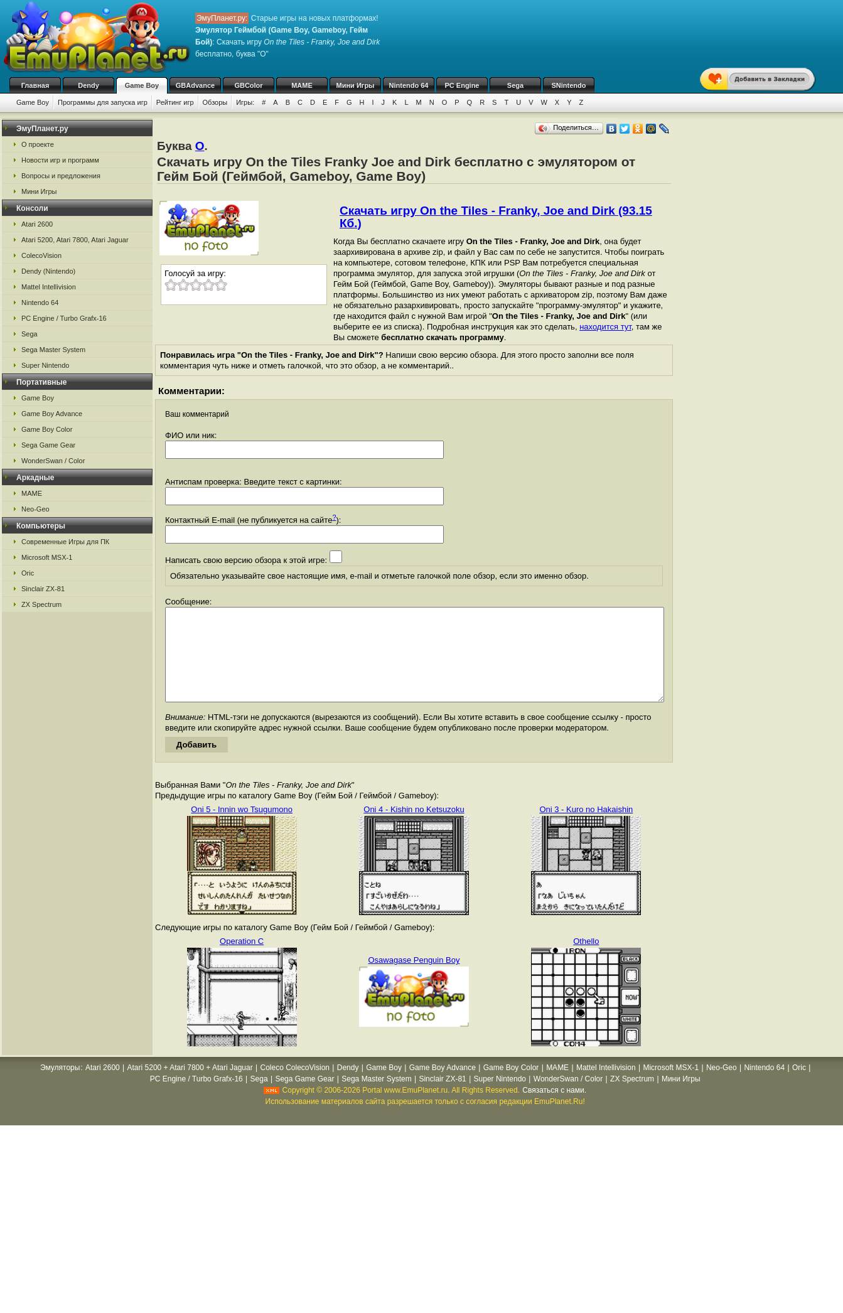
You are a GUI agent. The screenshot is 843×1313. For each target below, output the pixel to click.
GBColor (248, 85)
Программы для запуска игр (103, 102)
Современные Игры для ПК (65, 541)
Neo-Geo (35, 509)
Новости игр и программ (60, 160)
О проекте (37, 144)
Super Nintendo (45, 365)
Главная (35, 85)
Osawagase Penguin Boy (414, 978)
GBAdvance (195, 85)
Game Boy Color (46, 429)
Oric (27, 573)
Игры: (245, 102)
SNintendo (569, 85)
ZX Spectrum (41, 604)
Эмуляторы (60, 1086)
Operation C (242, 960)
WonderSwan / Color (53, 460)
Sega (515, 85)
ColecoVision (41, 255)
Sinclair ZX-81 (43, 588)
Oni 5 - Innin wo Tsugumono (242, 828)
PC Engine (461, 85)
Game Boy (142, 85)
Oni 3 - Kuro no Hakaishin (586, 828)
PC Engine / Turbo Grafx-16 (64, 318)
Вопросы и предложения (60, 176)
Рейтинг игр (175, 102)
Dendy (88, 85)
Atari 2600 (37, 224)
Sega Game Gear (48, 445)
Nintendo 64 (409, 85)
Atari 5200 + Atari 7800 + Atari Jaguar (190, 1086)
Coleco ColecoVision (295, 1086)
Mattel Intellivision (48, 287)
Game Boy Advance (51, 413)
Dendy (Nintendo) (48, 271)
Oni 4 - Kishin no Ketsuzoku (413, 828)
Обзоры (215, 102)
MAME (302, 85)
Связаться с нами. (554, 1109)
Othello (586, 960)
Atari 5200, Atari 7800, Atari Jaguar (75, 240)
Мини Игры (355, 85)
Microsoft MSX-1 (46, 557)
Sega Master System (53, 349)
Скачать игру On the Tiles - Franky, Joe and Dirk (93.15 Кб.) (496, 217)
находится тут (605, 326)
